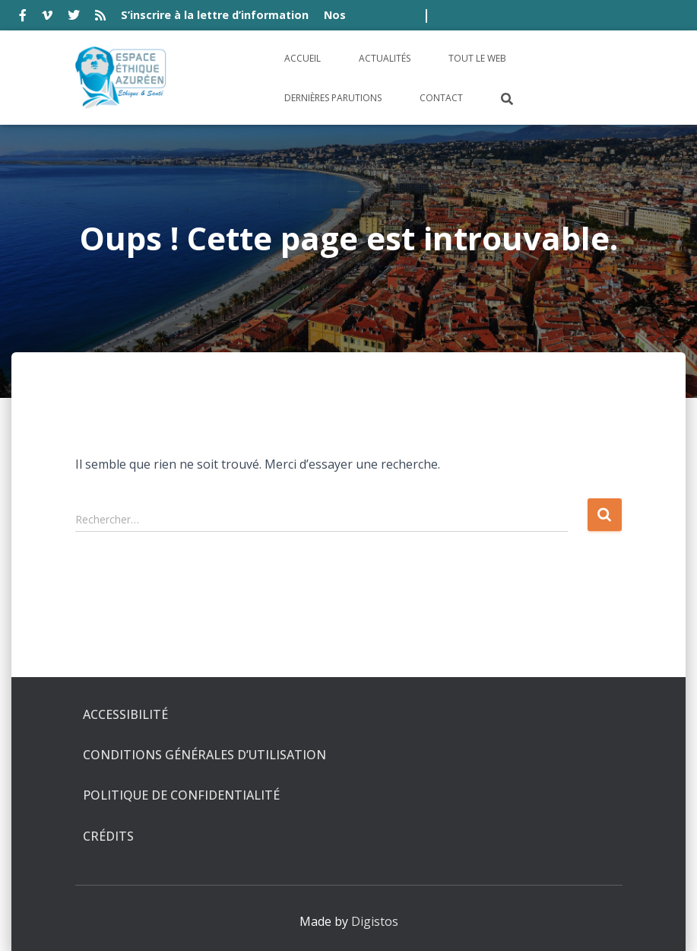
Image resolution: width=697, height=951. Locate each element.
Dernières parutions (333, 97)
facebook (23, 17)
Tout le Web (477, 58)
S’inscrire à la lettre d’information (215, 15)
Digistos (374, 921)
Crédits (108, 836)
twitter (74, 17)
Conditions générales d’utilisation (204, 754)
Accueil (302, 58)
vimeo (47, 17)
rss (100, 17)
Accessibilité (125, 714)
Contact (441, 97)
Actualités (384, 58)
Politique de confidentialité (181, 795)
